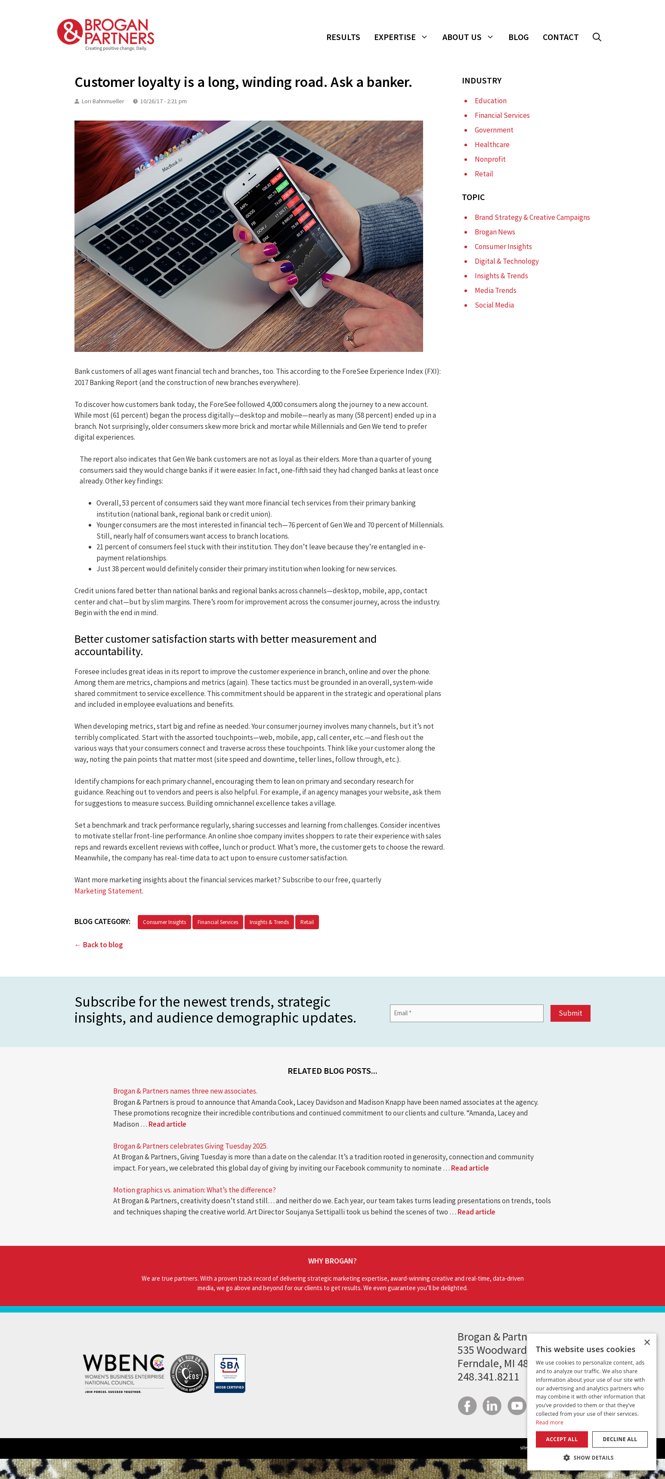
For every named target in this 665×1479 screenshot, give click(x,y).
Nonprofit (490, 159)
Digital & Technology (507, 261)
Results (343, 36)
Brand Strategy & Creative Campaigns (532, 217)
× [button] (646, 1343)
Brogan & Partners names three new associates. (185, 1091)
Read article (167, 1124)
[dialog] (591, 1402)
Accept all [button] (562, 1439)
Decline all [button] (620, 1439)
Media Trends (496, 290)
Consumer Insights (164, 922)
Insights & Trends (269, 922)
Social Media (494, 305)
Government (494, 130)
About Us (471, 37)
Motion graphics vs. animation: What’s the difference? (194, 1190)
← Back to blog (98, 944)
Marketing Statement (108, 891)
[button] (597, 37)
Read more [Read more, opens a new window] (549, 1422)
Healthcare (492, 144)
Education (491, 100)
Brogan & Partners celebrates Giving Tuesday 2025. (190, 1146)
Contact (561, 36)
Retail (307, 922)
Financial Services (218, 922)
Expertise (405, 37)
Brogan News (495, 232)
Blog (518, 36)
